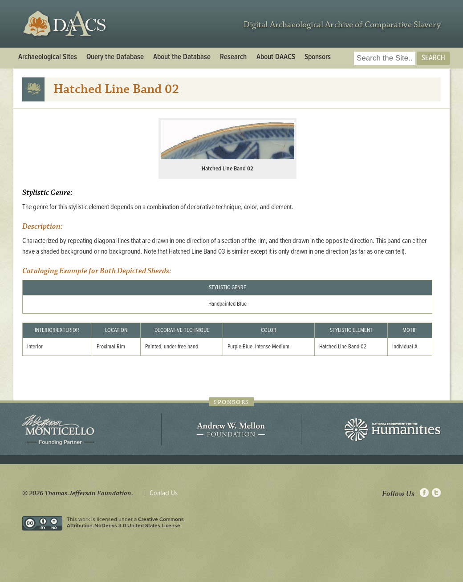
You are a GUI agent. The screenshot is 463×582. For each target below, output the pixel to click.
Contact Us (164, 493)
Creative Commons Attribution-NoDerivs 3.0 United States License (125, 522)
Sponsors (318, 57)
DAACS (65, 24)
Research (233, 57)
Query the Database (115, 57)
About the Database (182, 57)
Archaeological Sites (47, 57)
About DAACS (275, 57)
